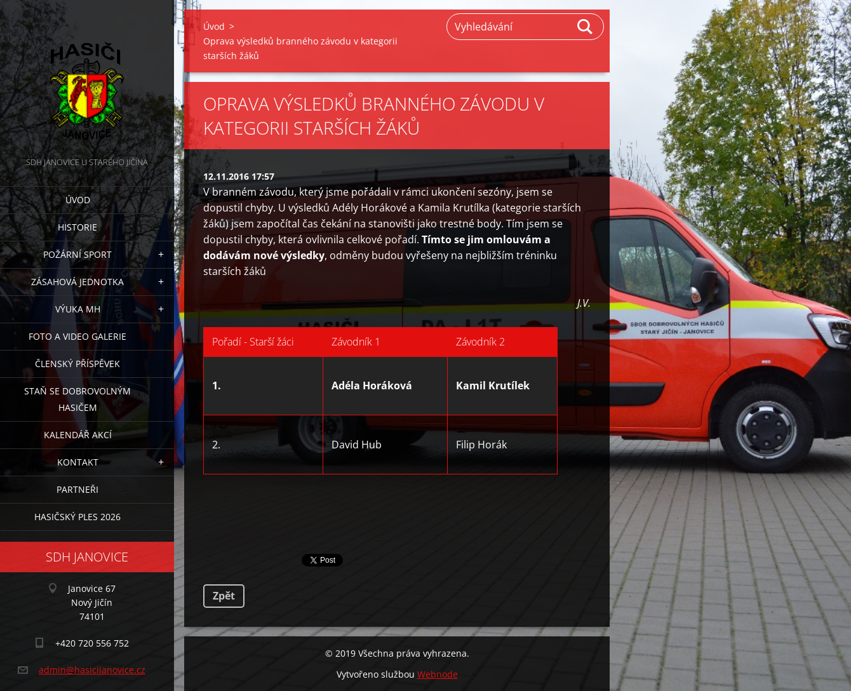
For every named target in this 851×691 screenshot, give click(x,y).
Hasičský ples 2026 (77, 517)
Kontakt (77, 462)
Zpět (224, 596)
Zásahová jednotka (77, 282)
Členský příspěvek (77, 364)
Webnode (437, 674)
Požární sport (77, 254)
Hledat (585, 26)
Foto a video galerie (77, 336)
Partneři (77, 489)
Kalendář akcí (78, 435)
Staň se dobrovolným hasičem (77, 399)
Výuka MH (77, 309)
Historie (77, 227)
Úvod (77, 200)
